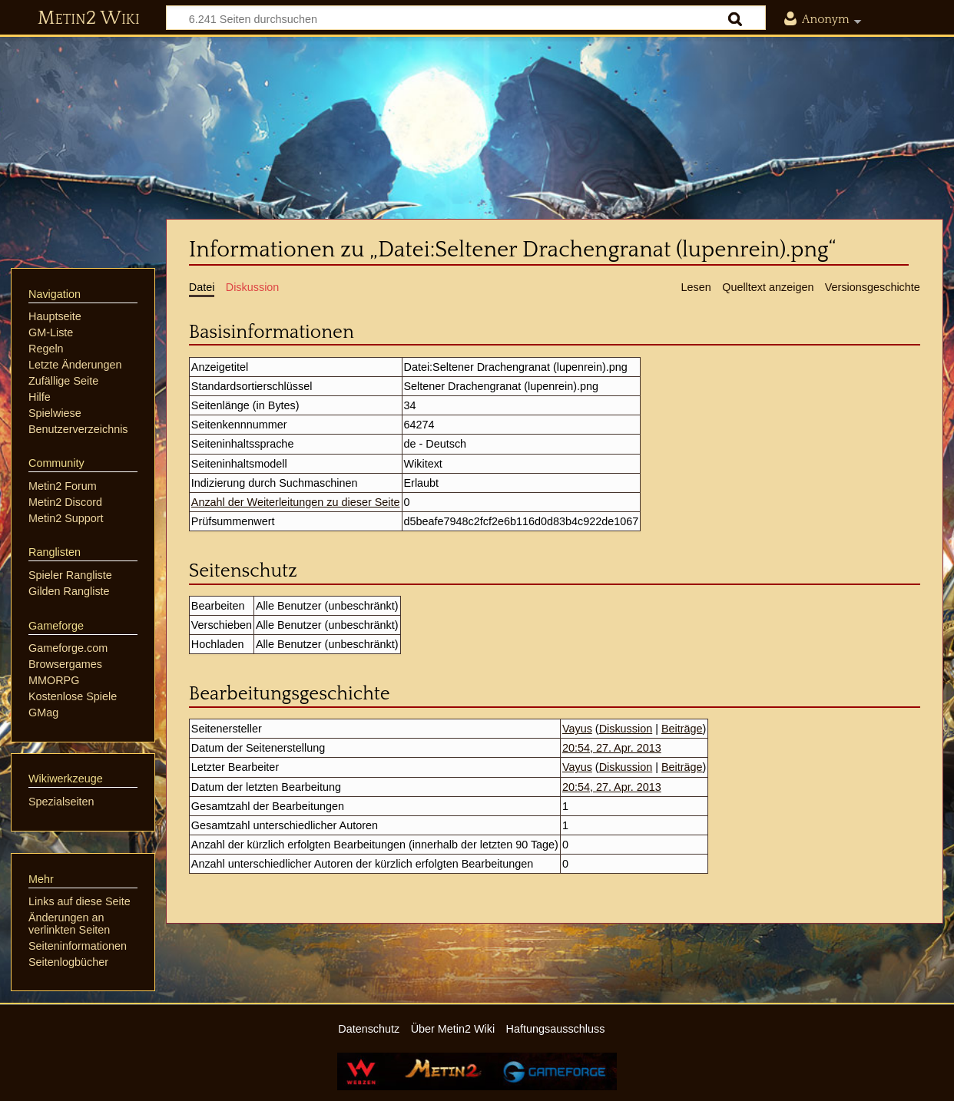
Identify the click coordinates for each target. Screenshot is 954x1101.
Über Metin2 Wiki (453, 1029)
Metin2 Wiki (89, 18)
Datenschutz (368, 1029)
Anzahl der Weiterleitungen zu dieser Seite (295, 502)
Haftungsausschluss (555, 1029)
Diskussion (626, 728)
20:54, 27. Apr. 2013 (611, 748)
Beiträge (682, 728)
